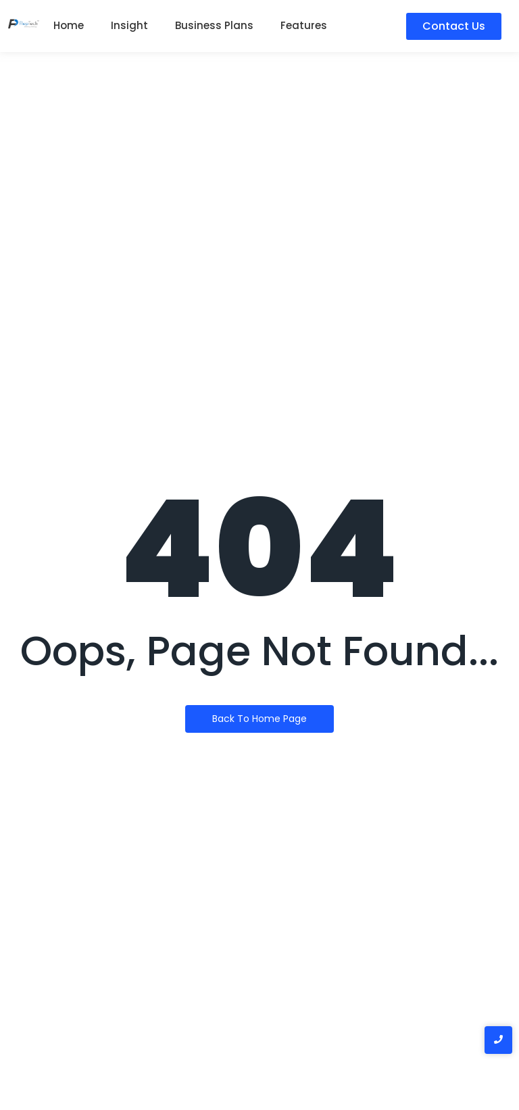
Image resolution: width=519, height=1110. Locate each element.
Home (68, 25)
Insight (129, 25)
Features (303, 25)
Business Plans (214, 25)
